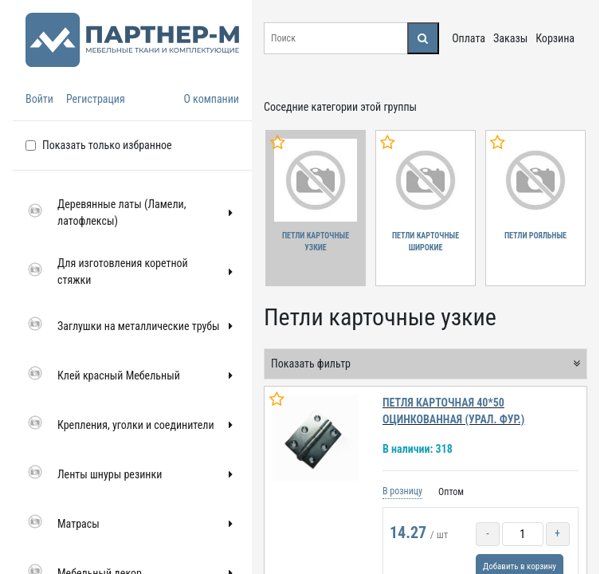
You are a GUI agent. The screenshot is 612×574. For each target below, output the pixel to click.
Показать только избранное (107, 145)
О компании (211, 98)
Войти (39, 98)
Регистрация (95, 98)
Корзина (555, 38)
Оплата (468, 38)
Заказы (510, 38)
